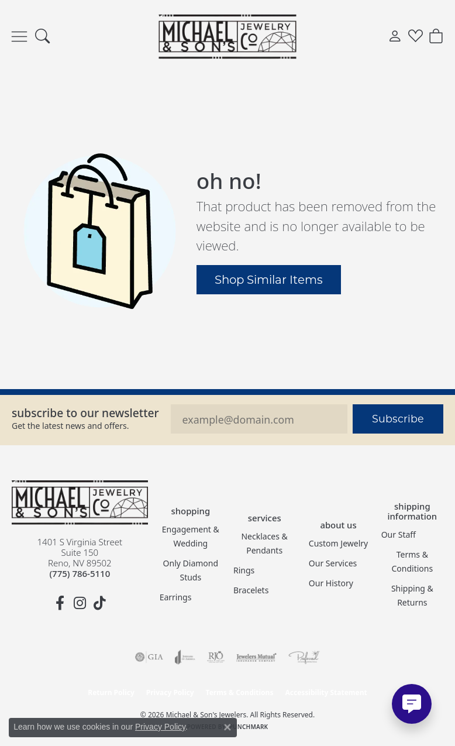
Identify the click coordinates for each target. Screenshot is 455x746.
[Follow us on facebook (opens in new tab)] (60, 603)
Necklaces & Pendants (264, 543)
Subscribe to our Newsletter (85, 413)
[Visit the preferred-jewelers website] (304, 657)
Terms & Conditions (412, 561)
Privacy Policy (170, 692)
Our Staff (398, 534)
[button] (42, 37)
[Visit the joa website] (185, 657)
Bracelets (250, 590)
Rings (243, 570)
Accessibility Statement (326, 692)
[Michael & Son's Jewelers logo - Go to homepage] (228, 36)
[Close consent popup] (227, 727)
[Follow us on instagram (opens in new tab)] (80, 603)
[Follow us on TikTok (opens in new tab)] (99, 603)
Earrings (176, 597)
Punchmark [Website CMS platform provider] (248, 727)
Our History (331, 583)
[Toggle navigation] (19, 36)
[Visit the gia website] (149, 657)
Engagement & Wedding (190, 536)
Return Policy (111, 692)
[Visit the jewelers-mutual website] (256, 657)
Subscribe (398, 418)
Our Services (333, 563)
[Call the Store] (79, 573)
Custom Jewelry (338, 543)
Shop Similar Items (269, 279)
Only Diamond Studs (191, 570)
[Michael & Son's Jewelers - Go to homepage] (80, 502)
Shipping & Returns (412, 595)
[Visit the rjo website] (216, 657)
